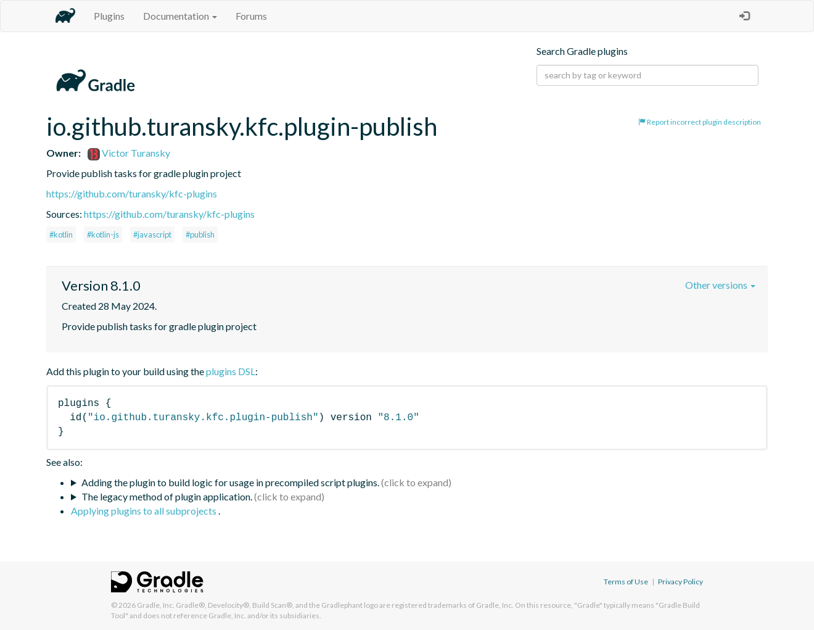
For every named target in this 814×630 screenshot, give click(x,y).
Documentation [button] (180, 16)
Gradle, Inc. (156, 605)
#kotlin (61, 234)
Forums (251, 16)
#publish (200, 234)
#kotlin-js (103, 234)
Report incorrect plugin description (699, 121)
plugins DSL (230, 371)
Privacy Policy (680, 581)
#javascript (152, 234)
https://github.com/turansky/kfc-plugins (131, 193)
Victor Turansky (129, 153)
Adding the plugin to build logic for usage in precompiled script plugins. (230, 482)
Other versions (720, 285)
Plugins (109, 16)
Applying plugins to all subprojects (144, 510)
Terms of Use (626, 581)
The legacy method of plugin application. (166, 496)
